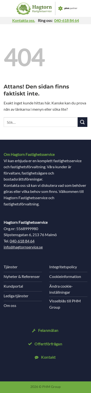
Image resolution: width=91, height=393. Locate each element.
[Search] (85, 8)
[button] (7, 8)
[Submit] (82, 122)
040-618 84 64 (66, 20)
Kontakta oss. (23, 20)
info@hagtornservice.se (23, 247)
